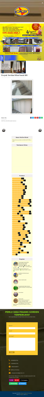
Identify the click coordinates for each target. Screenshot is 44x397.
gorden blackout (16, 242)
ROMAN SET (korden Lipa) (17, 225)
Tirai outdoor (15, 234)
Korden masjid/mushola (17, 209)
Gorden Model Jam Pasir (17, 184)
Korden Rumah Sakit (17, 207)
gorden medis (26, 242)
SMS (17, 380)
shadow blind (24, 252)
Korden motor (16, 211)
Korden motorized (25, 211)
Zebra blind (15, 240)
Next (42, 41)
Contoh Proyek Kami (7, 77)
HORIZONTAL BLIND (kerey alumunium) (20, 203)
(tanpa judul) (20, 298)
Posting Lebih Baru (4, 130)
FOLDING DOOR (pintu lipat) (18, 180)
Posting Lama (40, 130)
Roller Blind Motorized (17, 229)
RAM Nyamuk (15, 221)
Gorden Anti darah (16, 182)
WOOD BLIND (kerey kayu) (18, 238)
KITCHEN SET (15, 205)
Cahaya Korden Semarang (26, 393)
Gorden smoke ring (25, 201)
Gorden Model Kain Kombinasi (19, 186)
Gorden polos (15, 201)
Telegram (22, 383)
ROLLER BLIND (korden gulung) (19, 223)
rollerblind (15, 252)
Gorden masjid (16, 199)
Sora (27, 394)
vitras (14, 254)
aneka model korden (22, 279)
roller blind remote (17, 250)
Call (11, 380)
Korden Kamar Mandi (25, 205)
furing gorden (24, 240)
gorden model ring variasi (18, 246)
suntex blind (20, 292)
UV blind (23, 234)
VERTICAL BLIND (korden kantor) (18, 77)
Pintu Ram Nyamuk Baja (17, 217)
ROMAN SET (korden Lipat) (18, 227)
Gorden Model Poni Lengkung (19, 188)
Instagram (24, 380)
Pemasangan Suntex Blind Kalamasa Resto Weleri (23, 263)
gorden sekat (15, 248)
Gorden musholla (25, 199)
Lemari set (15, 213)
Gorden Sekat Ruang (17, 197)
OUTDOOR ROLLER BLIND (24, 213)
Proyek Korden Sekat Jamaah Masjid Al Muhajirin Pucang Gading (25, 287)
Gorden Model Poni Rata (18, 190)
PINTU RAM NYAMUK (16, 215)
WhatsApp (13, 383)
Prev (2, 41)
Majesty (22, 394)
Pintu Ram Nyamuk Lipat (17, 219)
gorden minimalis (16, 244)
